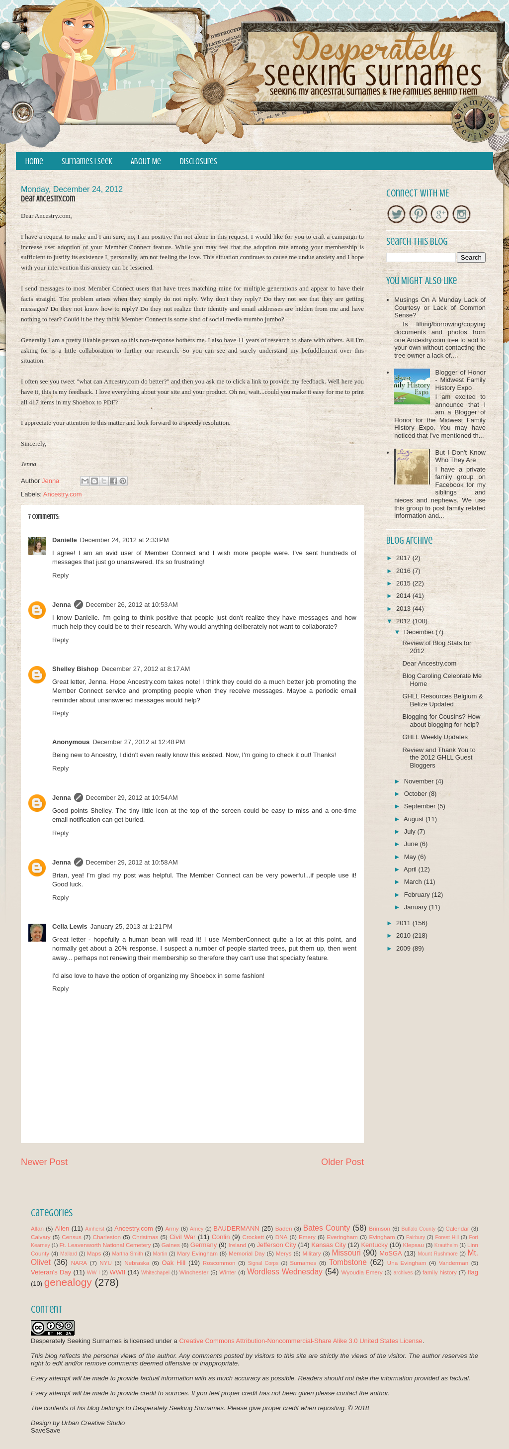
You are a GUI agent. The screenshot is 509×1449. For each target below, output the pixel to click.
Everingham (342, 1237)
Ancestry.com (62, 494)
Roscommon (219, 1262)
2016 (404, 571)
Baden (283, 1228)
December (420, 632)
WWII (118, 1272)
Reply (60, 575)
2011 (404, 923)
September (420, 806)
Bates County (326, 1228)
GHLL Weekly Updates (435, 737)
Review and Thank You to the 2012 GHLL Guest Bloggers (438, 757)
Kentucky (374, 1245)
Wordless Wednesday (285, 1271)
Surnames (303, 1262)
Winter (227, 1272)
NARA (79, 1262)
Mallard (68, 1253)
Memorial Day (247, 1253)
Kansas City (328, 1245)
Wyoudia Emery (362, 1272)
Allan (37, 1228)
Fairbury (415, 1237)
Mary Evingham (197, 1253)
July (411, 831)
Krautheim (446, 1245)
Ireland (238, 1245)
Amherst (94, 1229)
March (414, 881)
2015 (404, 583)
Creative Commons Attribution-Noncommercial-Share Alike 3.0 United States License (300, 1341)
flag (473, 1272)
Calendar (457, 1228)
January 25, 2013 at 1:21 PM (131, 926)
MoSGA (390, 1253)
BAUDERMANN (236, 1228)
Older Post (342, 1162)
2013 (404, 608)
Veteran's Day (51, 1272)
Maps (94, 1253)
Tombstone (348, 1262)
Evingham (382, 1237)
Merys (284, 1253)
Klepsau (413, 1245)
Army (171, 1228)
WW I (93, 1272)
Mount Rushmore (437, 1253)
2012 (404, 621)
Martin (160, 1253)
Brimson (379, 1228)
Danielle (64, 540)
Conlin (221, 1237)
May (411, 857)
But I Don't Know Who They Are (460, 456)
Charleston (107, 1237)
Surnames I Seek (87, 161)
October (416, 793)
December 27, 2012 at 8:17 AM (145, 669)
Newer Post (44, 1162)
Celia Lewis (69, 926)
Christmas (145, 1237)
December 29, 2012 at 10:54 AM (132, 797)
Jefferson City (276, 1245)
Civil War (182, 1237)
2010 (404, 935)
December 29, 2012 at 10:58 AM (132, 862)
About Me (146, 161)
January (416, 907)
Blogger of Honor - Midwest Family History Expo (460, 380)
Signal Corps (263, 1263)
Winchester (193, 1272)
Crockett (253, 1237)
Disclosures (198, 161)
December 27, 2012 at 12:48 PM (138, 742)
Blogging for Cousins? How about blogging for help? (441, 720)
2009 (404, 948)
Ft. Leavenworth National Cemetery (105, 1245)
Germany (203, 1245)
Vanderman (454, 1262)
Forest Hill (447, 1237)
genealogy (68, 1282)
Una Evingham (406, 1262)
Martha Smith (127, 1253)
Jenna (61, 604)
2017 (404, 558)
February (418, 894)
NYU (105, 1262)
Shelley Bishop (75, 669)
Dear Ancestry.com (429, 663)
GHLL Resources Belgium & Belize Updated (442, 700)
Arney (196, 1229)
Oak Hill (173, 1262)
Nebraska (136, 1262)
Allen (62, 1228)
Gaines (171, 1245)
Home (34, 161)
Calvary (41, 1237)
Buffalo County (418, 1229)
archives (403, 1272)
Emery (307, 1237)
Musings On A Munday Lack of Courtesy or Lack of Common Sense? (440, 307)
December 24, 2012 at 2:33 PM (124, 540)
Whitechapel (155, 1272)
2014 (404, 595)
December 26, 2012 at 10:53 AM (132, 604)
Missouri (346, 1253)
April (411, 869)
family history (440, 1272)
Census (72, 1237)
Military (312, 1253)
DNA (281, 1237)
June (412, 844)
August (414, 819)
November (420, 781)
